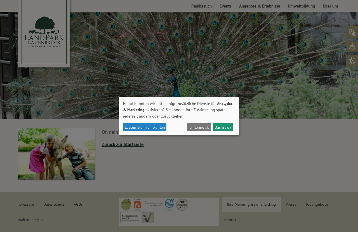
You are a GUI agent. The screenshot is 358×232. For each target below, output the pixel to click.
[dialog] (179, 116)
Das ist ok (223, 127)
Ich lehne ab (199, 127)
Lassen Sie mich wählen (145, 127)
